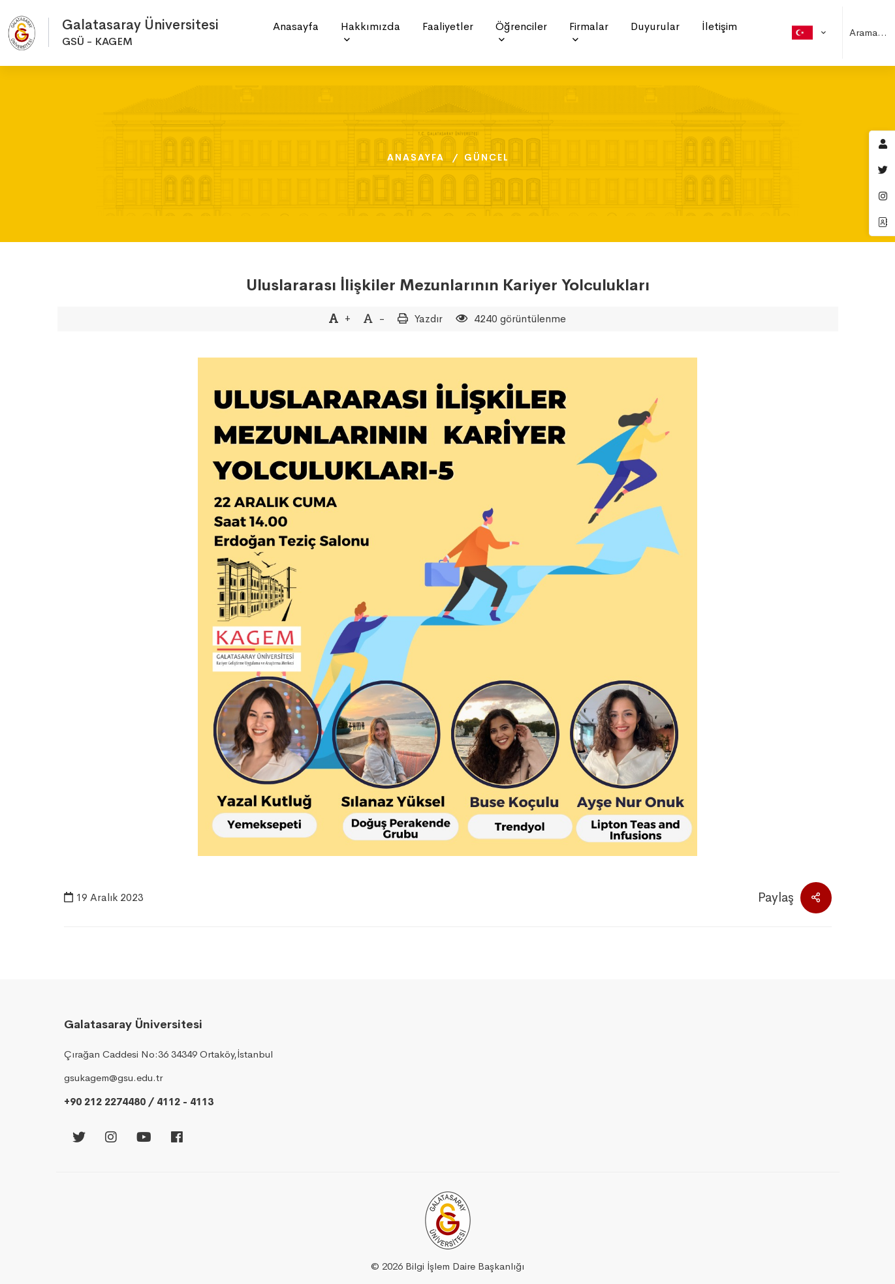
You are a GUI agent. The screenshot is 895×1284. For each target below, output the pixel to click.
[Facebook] (177, 1138)
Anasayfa (416, 157)
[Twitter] (79, 1138)
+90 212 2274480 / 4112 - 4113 (138, 1101)
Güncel (486, 157)
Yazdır (429, 319)
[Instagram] (111, 1138)
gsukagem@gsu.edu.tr (113, 1077)
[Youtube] (144, 1138)
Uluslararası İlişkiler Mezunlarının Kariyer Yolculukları (448, 285)
